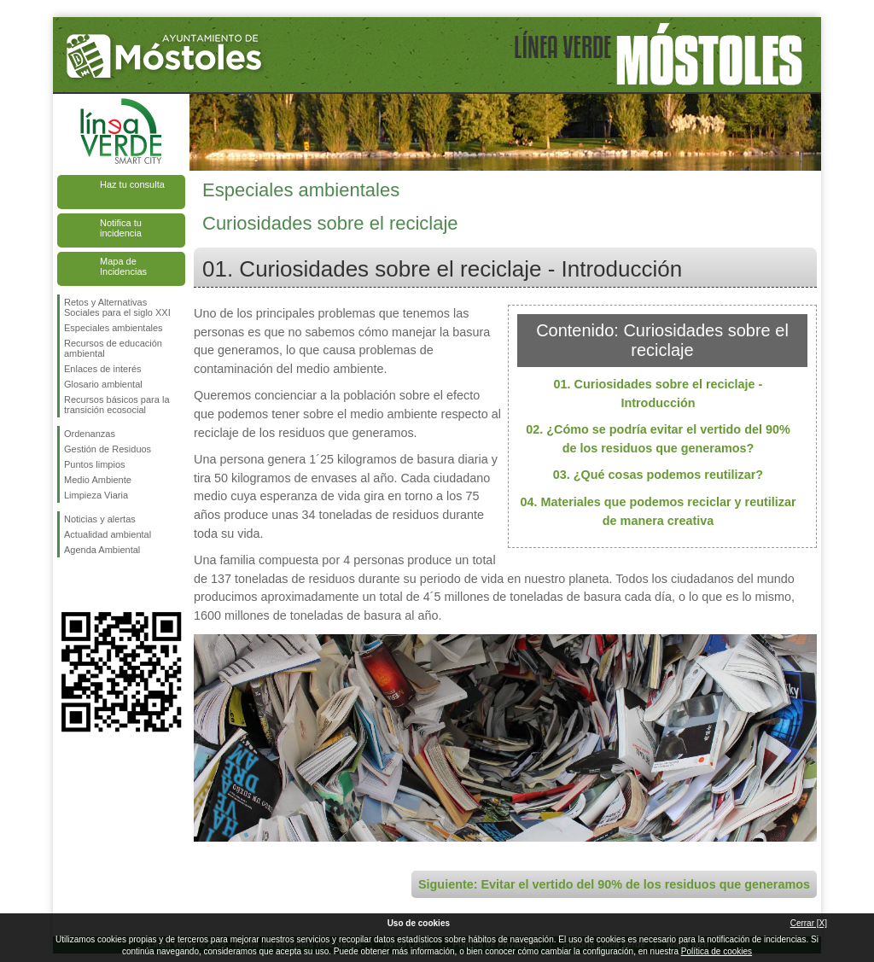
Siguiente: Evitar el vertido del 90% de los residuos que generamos (614, 884)
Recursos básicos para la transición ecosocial (117, 404)
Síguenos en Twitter (95, 584)
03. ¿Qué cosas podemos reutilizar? (658, 474)
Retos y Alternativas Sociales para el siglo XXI (117, 307)
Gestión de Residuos (107, 449)
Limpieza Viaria (96, 495)
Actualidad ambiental (107, 534)
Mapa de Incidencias (123, 266)
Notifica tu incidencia (121, 228)
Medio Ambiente (97, 480)
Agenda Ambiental (102, 550)
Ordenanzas (89, 434)
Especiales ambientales (113, 328)
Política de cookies (716, 951)
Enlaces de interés (103, 369)
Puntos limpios (94, 464)
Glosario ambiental (103, 384)
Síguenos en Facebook (67, 584)
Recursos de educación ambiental (113, 348)
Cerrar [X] (808, 923)
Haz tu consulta (132, 184)
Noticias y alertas (100, 519)
